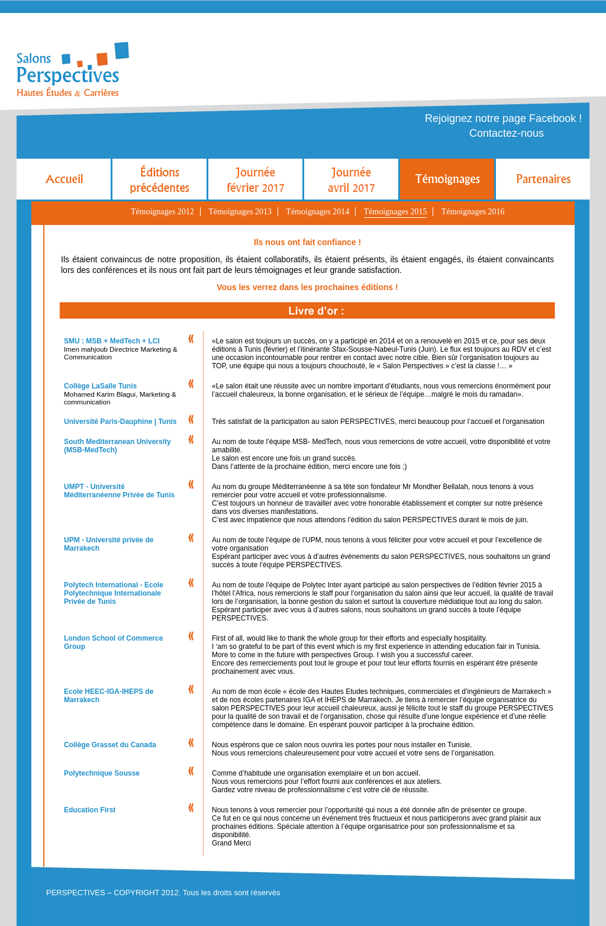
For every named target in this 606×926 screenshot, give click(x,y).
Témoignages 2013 (240, 211)
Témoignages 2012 (162, 211)
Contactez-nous (506, 133)
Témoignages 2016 (473, 211)
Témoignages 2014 (317, 211)
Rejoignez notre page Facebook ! (503, 118)
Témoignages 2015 (395, 211)
